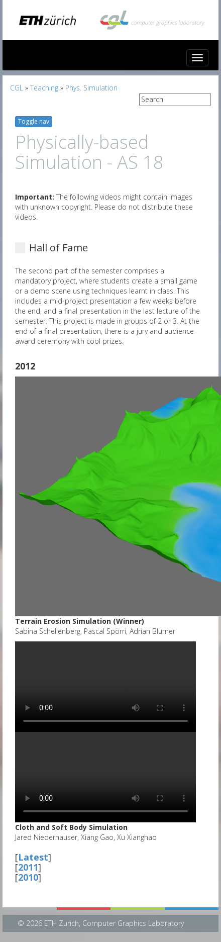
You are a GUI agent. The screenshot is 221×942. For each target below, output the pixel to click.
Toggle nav (33, 121)
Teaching (44, 87)
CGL (16, 87)
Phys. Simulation (91, 87)
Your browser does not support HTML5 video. (105, 686)
